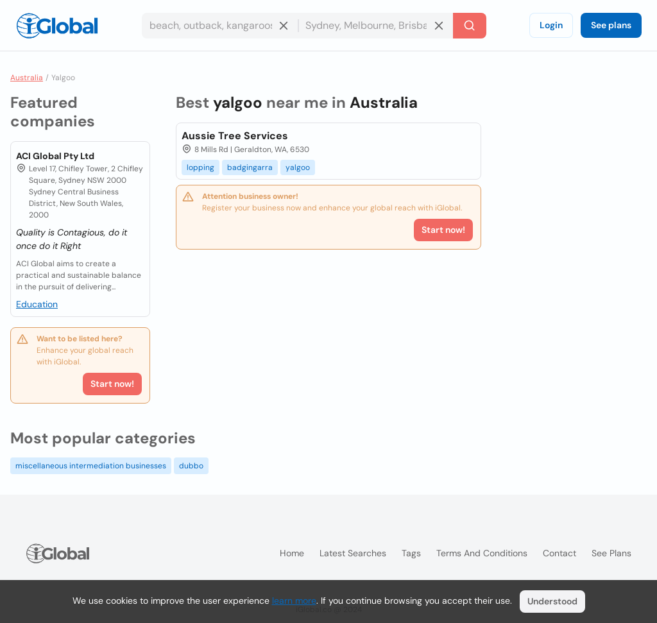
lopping (200, 167)
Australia (26, 78)
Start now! (112, 383)
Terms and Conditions (481, 553)
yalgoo (298, 167)
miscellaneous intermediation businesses (90, 466)
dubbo (191, 466)
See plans (611, 25)
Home (292, 553)
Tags (411, 553)
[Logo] (57, 25)
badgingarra (250, 167)
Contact (559, 553)
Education (37, 304)
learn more (294, 600)
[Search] (469, 25)
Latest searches (353, 553)
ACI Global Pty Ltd (55, 156)
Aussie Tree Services (235, 135)
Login (551, 25)
